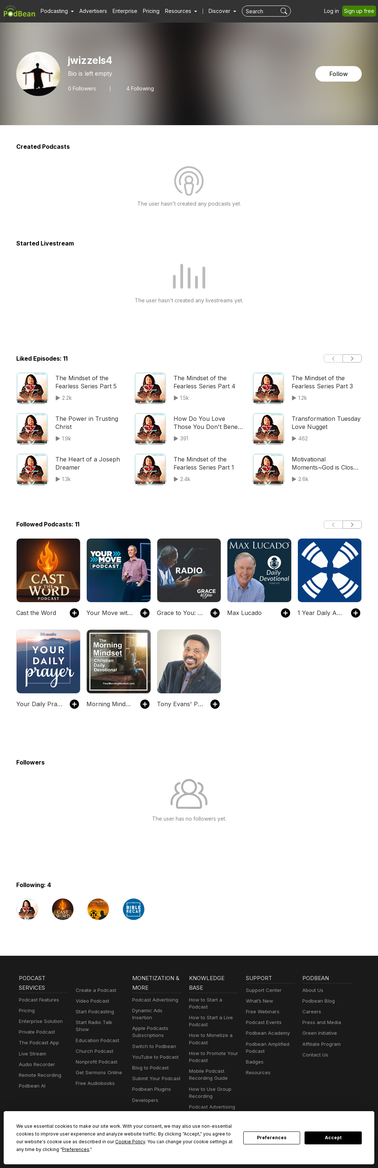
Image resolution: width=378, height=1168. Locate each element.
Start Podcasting (93, 1011)
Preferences (272, 1137)
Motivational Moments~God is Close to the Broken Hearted (326, 464)
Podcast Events (263, 1022)
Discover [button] (212, 11)
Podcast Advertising (153, 1000)
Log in (334, 11)
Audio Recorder (36, 1064)
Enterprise (121, 11)
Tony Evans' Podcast (180, 704)
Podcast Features (38, 1000)
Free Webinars (262, 1011)
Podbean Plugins (150, 1082)
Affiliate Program (320, 1044)
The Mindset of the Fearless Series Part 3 (321, 382)
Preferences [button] (30, 1149)
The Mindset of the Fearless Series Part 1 (202, 463)
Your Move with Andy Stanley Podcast (109, 612)
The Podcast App (37, 1042)
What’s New (259, 1001)
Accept (333, 1137)
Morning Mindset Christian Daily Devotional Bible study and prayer (109, 704)
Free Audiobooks (94, 1076)
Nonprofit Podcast (95, 1055)
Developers (144, 1093)
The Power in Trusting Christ (84, 422)
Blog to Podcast (149, 1061)
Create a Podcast (94, 990)
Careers (311, 1011)
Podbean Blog (317, 1001)
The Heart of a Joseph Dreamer (84, 463)
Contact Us (314, 1055)
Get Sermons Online (98, 1065)
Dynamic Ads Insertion (156, 1010)
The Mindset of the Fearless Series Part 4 (202, 382)
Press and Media (320, 1022)
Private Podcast (36, 1032)
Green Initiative (318, 1033)
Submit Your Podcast (154, 1071)
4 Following (137, 88)
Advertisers (90, 11)
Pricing (146, 11)
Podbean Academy (266, 1033)
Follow (339, 74)
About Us (312, 990)
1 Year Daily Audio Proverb (321, 612)
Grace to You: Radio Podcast (180, 612)
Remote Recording (39, 1075)
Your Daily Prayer (39, 704)
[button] (56, 11)
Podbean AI (31, 1086)
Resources (257, 1072)
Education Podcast (96, 1033)
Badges (254, 1062)
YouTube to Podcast (154, 1050)
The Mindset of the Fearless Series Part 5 (84, 382)
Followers (81, 88)
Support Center (262, 990)
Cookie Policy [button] (76, 1141)
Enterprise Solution (39, 1021)
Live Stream (32, 1054)
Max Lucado (243, 612)
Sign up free (361, 11)
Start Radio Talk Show (100, 1022)
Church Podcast (93, 1044)
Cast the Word (35, 612)
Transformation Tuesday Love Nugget (323, 422)
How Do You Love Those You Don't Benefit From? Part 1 (205, 423)
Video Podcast (91, 1001)
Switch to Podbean (152, 1039)
